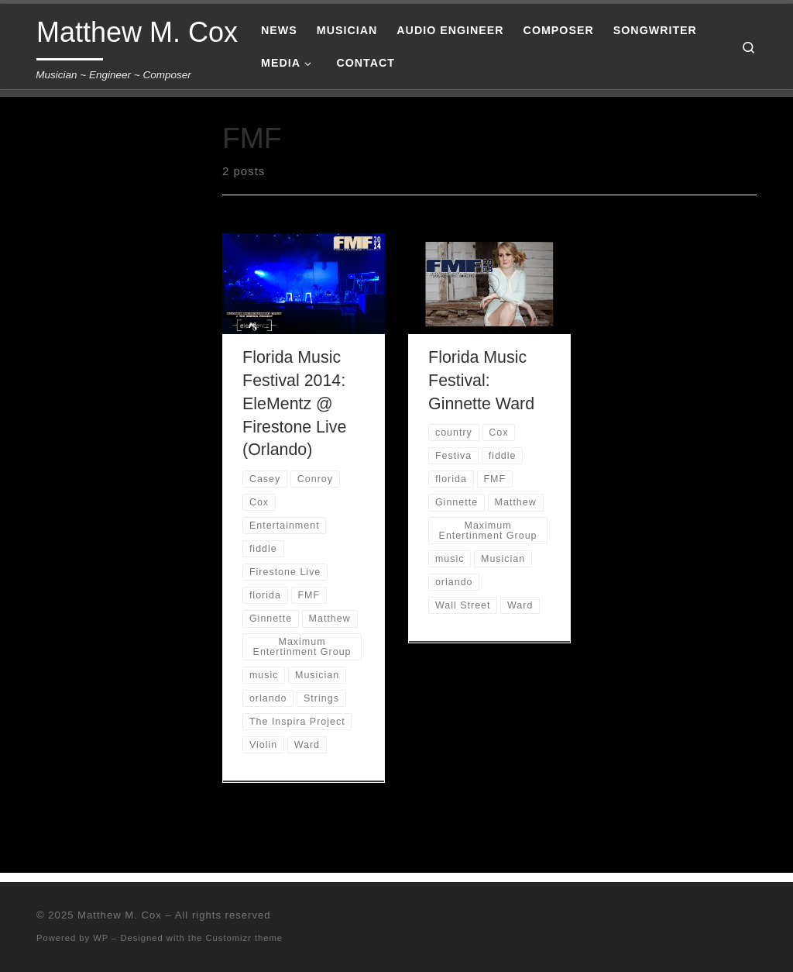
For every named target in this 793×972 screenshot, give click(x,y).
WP (100, 938)
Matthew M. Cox (119, 915)
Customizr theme (244, 938)
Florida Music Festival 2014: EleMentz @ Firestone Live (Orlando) (294, 404)
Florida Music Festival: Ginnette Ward (481, 380)
